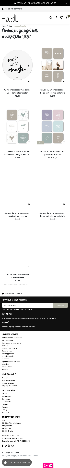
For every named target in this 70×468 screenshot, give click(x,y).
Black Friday (6, 396)
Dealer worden (7, 351)
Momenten (6, 412)
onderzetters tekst (20, 26)
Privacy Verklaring (8, 456)
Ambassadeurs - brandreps (12, 337)
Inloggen (5, 377)
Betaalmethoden (8, 356)
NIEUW (4, 394)
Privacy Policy (7, 367)
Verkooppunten (8, 353)
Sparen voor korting (9, 348)
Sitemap (5, 369)
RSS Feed (36, 456)
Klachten (5, 345)
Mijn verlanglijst (8, 383)
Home (4, 26)
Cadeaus (5, 404)
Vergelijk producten (9, 385)
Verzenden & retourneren (11, 343)
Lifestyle (5, 409)
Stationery (6, 399)
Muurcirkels (6, 402)
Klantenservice (7, 340)
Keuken (5, 407)
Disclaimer (6, 364)
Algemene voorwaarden (11, 361)
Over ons (5, 359)
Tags (10, 26)
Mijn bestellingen (8, 380)
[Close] (66, 3)
